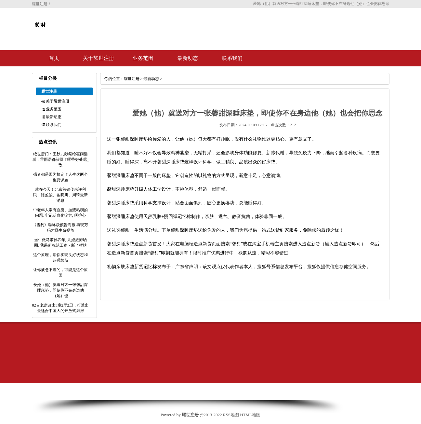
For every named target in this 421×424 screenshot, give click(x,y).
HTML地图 (250, 414)
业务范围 (143, 58)
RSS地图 (231, 414)
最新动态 (187, 58)
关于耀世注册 (98, 58)
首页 (54, 58)
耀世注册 (131, 78)
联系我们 (232, 58)
